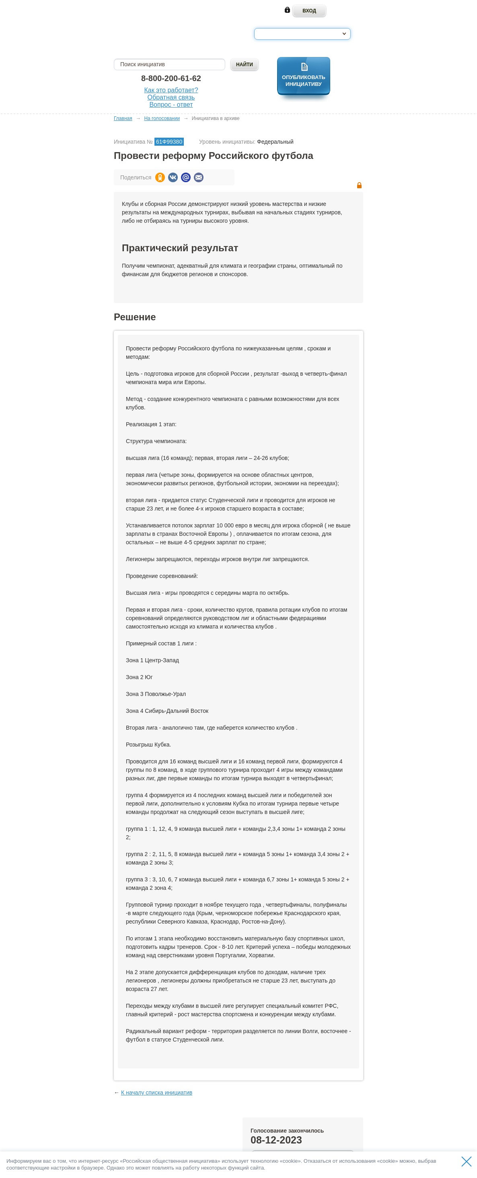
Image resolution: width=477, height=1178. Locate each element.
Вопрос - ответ (171, 104)
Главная (123, 118)
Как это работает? (171, 90)
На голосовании (162, 118)
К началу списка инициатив (156, 1092)
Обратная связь (171, 97)
